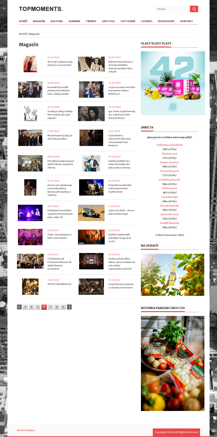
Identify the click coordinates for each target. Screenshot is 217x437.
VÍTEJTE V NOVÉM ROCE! (59, 284)
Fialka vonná (169, 188)
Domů (23, 21)
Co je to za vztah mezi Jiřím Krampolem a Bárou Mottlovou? (121, 90)
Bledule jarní (169, 153)
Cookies (146, 21)
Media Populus (26, 430)
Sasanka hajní (169, 197)
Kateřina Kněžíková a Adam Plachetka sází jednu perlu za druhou (119, 164)
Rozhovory (166, 21)
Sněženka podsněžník (169, 145)
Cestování (128, 21)
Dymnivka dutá (170, 214)
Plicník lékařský (169, 205)
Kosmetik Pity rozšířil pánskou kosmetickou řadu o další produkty (58, 90)
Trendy (91, 21)
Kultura (57, 21)
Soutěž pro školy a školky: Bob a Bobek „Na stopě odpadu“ (60, 114)
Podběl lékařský (169, 223)
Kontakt (186, 21)
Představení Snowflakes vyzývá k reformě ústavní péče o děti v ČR (59, 213)
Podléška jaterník (169, 179)
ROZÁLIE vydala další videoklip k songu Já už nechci (119, 238)
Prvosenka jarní (169, 171)
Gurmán (74, 21)
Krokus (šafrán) (169, 162)
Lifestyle (108, 21)
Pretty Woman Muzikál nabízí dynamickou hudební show (119, 188)
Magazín (39, 21)
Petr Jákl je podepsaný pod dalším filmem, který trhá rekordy (60, 164)
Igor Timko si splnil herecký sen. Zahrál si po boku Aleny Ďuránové (121, 114)
